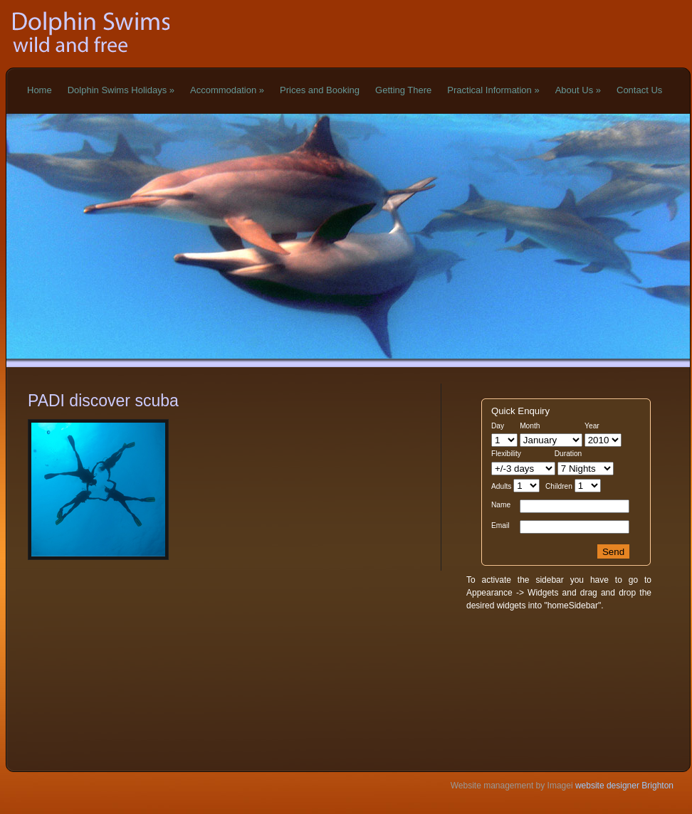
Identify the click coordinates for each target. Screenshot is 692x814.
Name (500, 505)
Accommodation (227, 90)
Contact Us (639, 90)
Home (39, 90)
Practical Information (493, 90)
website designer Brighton (623, 786)
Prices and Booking (320, 90)
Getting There (403, 90)
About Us (578, 90)
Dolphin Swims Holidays (121, 90)
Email (500, 525)
